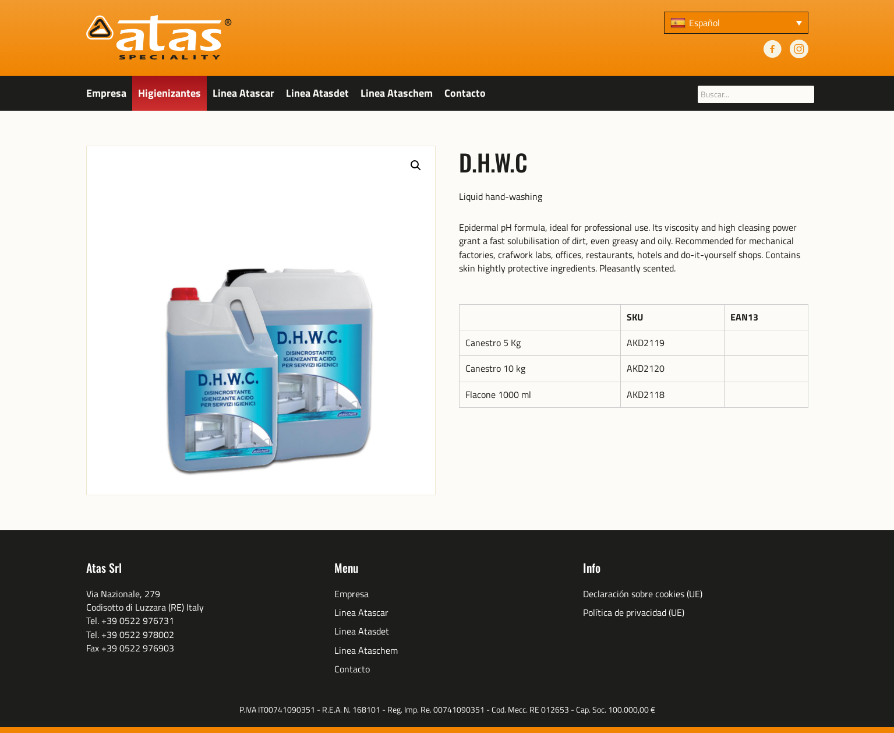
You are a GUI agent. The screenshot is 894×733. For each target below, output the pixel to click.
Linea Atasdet (317, 93)
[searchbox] (756, 94)
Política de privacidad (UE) (633, 612)
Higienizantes (169, 93)
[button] (415, 165)
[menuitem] (736, 23)
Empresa (106, 93)
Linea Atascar (243, 93)
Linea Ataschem (397, 93)
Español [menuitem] (704, 23)
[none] (736, 23)
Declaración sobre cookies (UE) (642, 594)
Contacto (465, 93)
